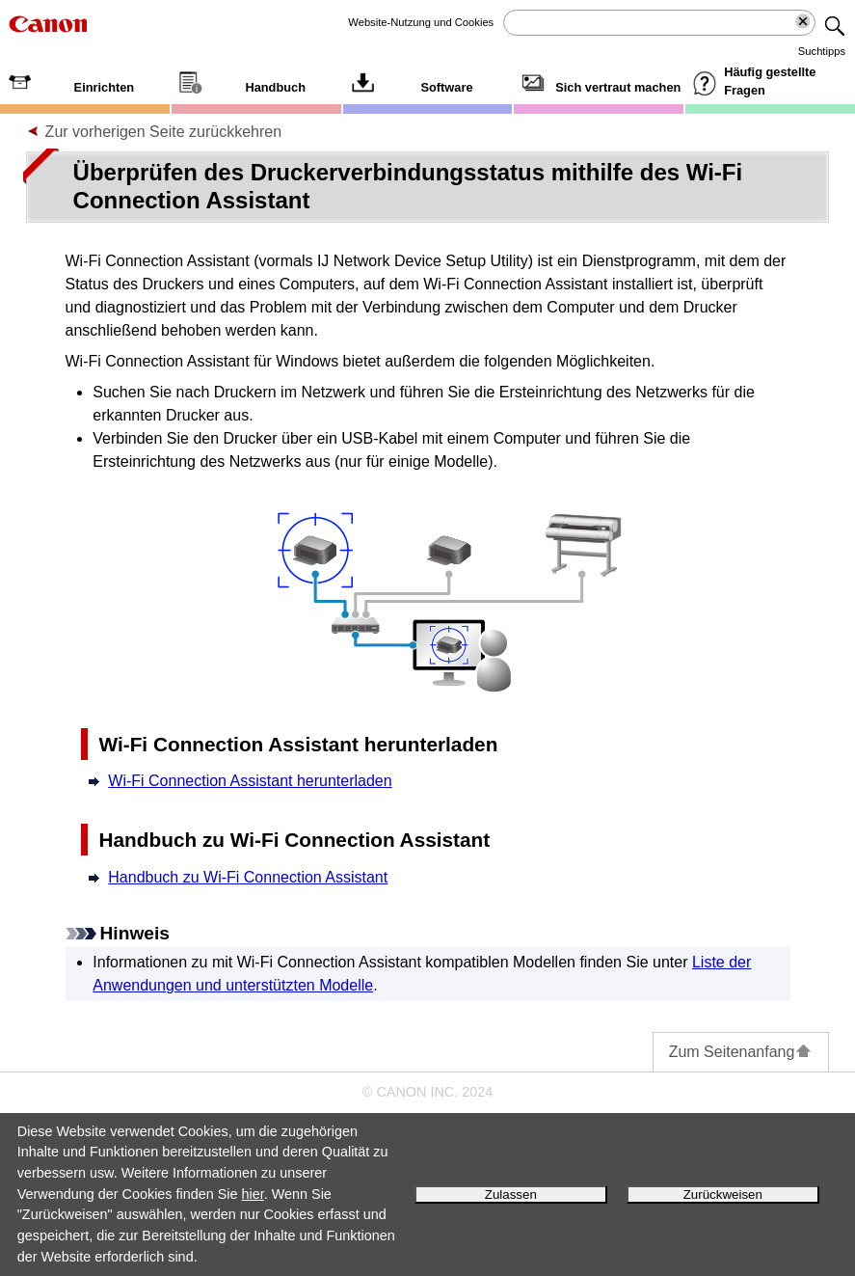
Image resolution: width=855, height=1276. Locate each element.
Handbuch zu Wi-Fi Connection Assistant (247, 877)
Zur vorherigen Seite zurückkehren (163, 131)
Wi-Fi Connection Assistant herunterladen (249, 781)
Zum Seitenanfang (741, 1052)
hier (253, 1194)
